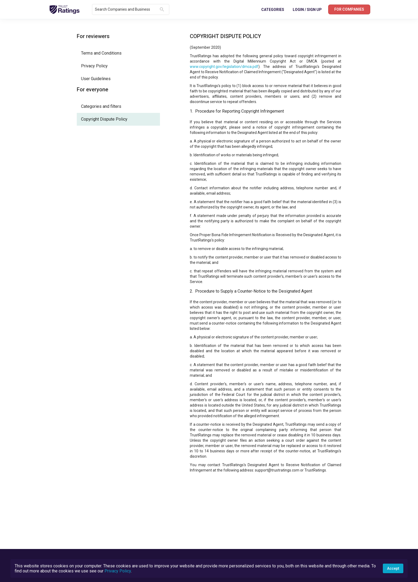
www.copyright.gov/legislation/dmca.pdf (224, 66)
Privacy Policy (117, 570)
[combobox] (126, 9)
